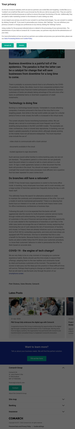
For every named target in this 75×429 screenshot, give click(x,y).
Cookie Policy (27, 38)
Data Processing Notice (12, 38)
